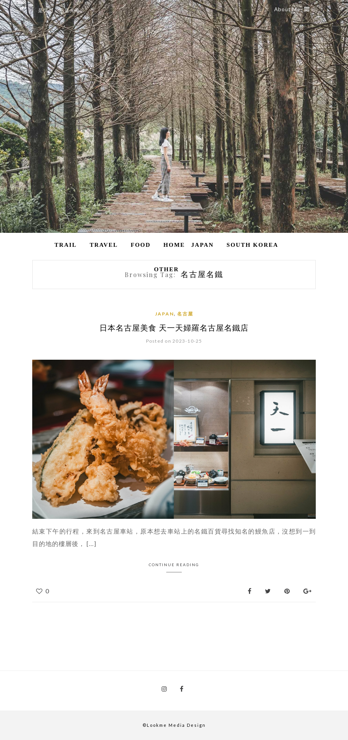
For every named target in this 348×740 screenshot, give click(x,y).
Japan (202, 245)
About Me (292, 9)
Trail (65, 245)
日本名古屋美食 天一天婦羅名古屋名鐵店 (174, 327)
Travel (104, 245)
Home (174, 245)
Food (140, 245)
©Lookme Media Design (174, 725)
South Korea (252, 245)
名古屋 (185, 314)
